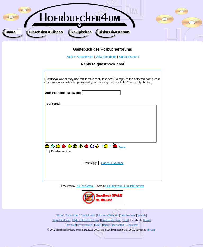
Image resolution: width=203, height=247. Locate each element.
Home (60, 222)
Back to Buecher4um (79, 56)
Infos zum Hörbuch (107, 222)
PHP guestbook (85, 193)
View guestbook (106, 56)
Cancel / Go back (112, 170)
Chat (125, 227)
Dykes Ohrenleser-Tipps (86, 227)
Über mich (70, 232)
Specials (141, 222)
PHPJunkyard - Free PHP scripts (124, 193)
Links (147, 227)
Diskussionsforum (111, 227)
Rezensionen (72, 222)
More (117, 154)
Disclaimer (132, 232)
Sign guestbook (129, 56)
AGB (97, 232)
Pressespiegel (85, 232)
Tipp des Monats (61, 227)
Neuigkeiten (88, 222)
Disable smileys (54, 158)
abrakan (151, 236)
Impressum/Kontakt (113, 232)
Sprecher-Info (127, 222)
